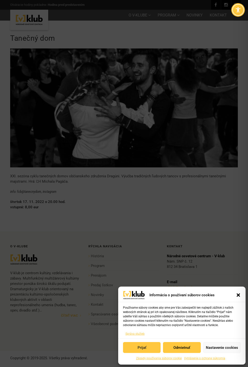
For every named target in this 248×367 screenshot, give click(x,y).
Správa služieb (135, 334)
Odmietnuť (181, 347)
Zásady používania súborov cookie (159, 358)
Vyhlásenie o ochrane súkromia (204, 358)
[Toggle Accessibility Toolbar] (238, 10)
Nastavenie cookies (222, 347)
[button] (238, 295)
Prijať (142, 347)
